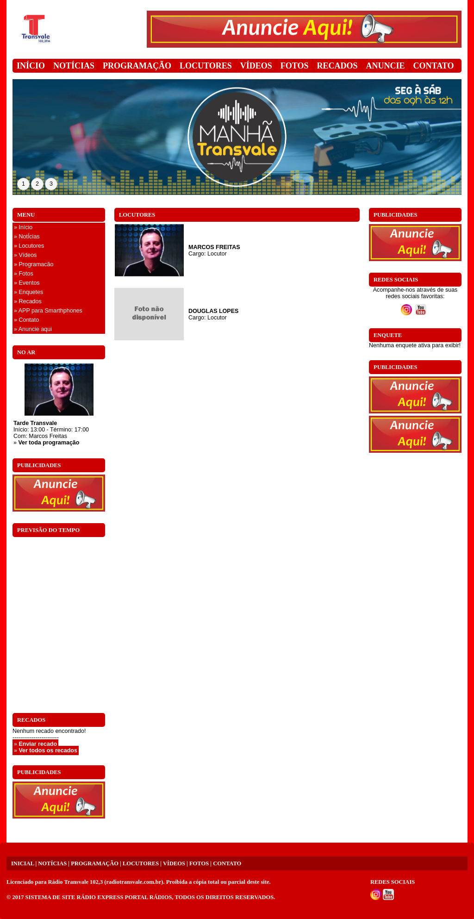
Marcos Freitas (48, 436)
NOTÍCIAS (52, 863)
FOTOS (199, 863)
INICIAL (22, 863)
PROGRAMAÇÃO (94, 863)
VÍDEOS (174, 863)
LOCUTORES (141, 863)
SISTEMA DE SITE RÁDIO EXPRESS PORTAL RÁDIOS (98, 897)
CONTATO (227, 863)
